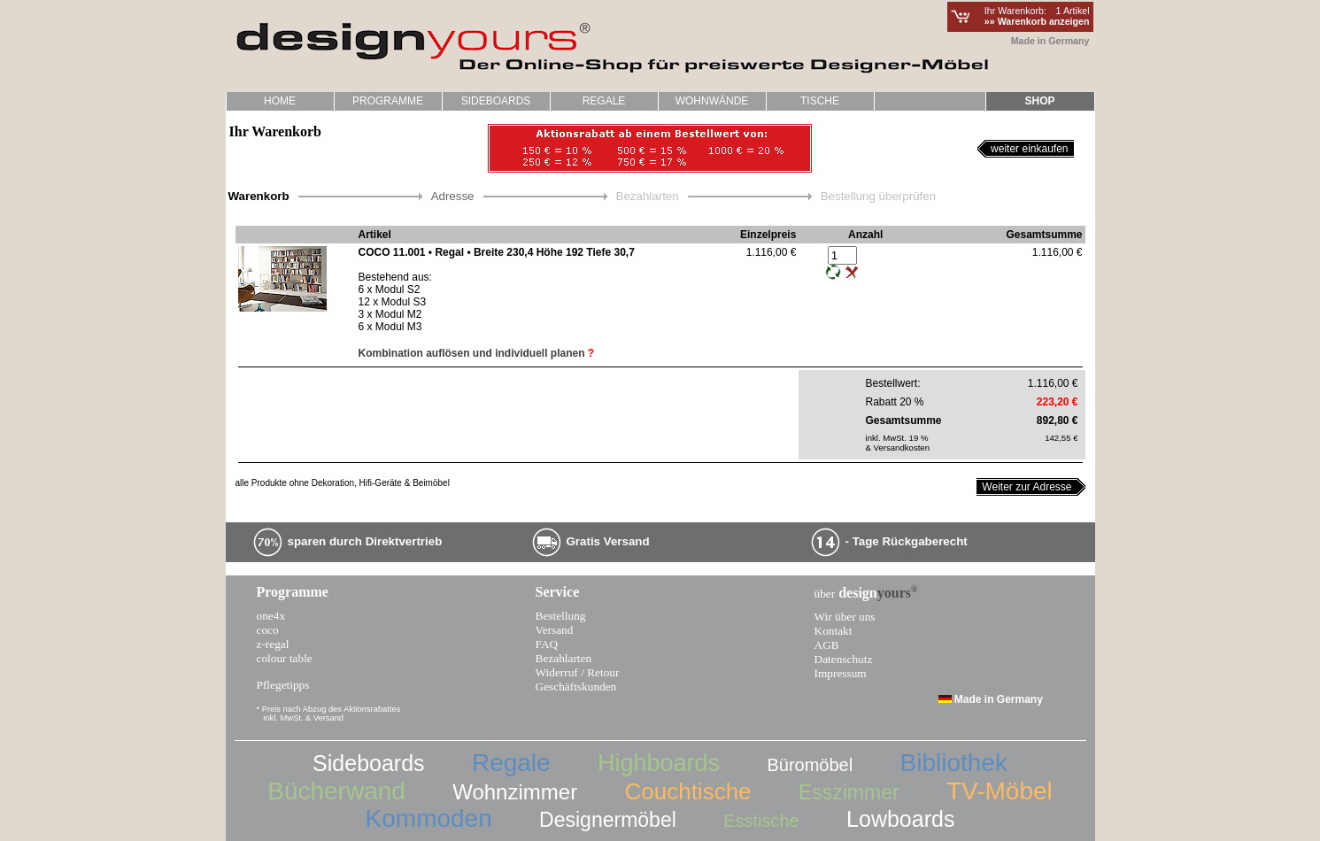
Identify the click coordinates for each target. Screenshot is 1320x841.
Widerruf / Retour (578, 672)
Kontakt (833, 630)
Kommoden (429, 818)
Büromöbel (810, 765)
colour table (285, 658)
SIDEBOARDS (496, 101)
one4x (271, 615)
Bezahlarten (564, 658)
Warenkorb (258, 196)
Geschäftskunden (576, 686)
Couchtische (687, 791)
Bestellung (561, 615)
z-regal (273, 644)
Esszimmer (849, 792)
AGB (826, 645)
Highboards (659, 763)
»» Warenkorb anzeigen (1037, 21)
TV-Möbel (999, 791)
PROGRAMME (384, 103)
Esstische (761, 820)
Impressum (840, 673)
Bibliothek (953, 762)
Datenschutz (843, 659)
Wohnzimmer (514, 792)
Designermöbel (607, 819)
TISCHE (816, 103)
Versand (555, 630)
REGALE (604, 101)
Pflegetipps (283, 684)
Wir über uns (845, 616)
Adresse (453, 196)
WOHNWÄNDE (712, 101)
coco (268, 630)
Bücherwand (336, 791)
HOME (280, 101)
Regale (511, 762)
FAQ (547, 644)
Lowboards (900, 818)
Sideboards (368, 763)
